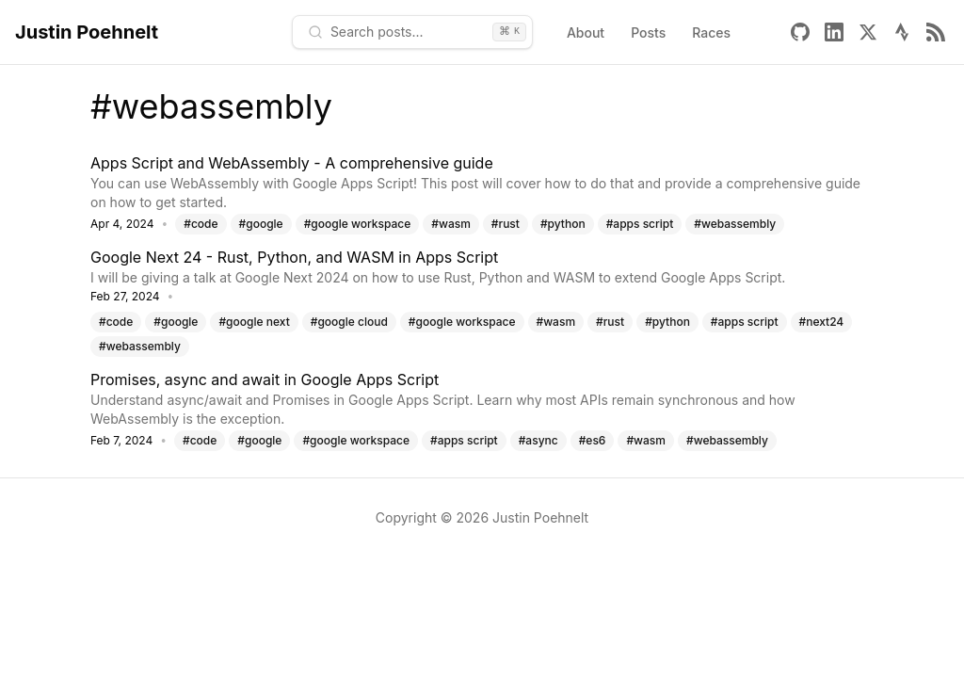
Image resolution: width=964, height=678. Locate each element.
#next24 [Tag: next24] (821, 322)
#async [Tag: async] (538, 440)
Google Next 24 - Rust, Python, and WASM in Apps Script (294, 257)
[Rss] (936, 32)
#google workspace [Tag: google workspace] (357, 224)
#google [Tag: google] (261, 224)
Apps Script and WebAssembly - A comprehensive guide (291, 162)
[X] (868, 32)
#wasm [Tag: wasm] (451, 224)
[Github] (800, 32)
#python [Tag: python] (563, 224)
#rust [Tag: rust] (505, 224)
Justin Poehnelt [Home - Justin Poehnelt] (86, 32)
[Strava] (902, 32)
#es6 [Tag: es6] (592, 440)
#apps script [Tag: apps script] (640, 224)
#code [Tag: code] (200, 224)
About (585, 32)
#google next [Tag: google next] (253, 322)
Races (711, 32)
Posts (648, 32)
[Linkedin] (834, 32)
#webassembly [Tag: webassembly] (735, 224)
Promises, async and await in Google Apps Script (264, 379)
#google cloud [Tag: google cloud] (349, 322)
